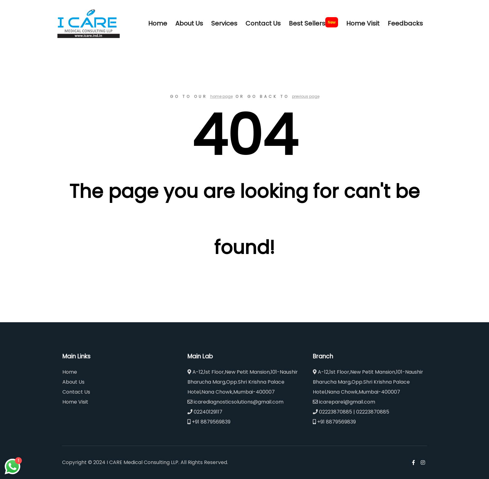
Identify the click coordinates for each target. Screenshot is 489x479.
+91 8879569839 (208, 421)
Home (69, 372)
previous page (305, 96)
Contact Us (76, 391)
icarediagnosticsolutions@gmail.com (235, 401)
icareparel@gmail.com (344, 401)
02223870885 (332, 411)
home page (221, 96)
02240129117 (204, 411)
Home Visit (75, 401)
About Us (73, 382)
